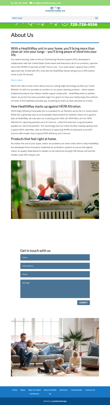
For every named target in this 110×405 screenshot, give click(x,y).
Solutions (63, 390)
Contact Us (90, 390)
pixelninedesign (60, 401)
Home (14, 390)
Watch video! (17, 80)
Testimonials (76, 390)
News (23, 390)
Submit (83, 302)
